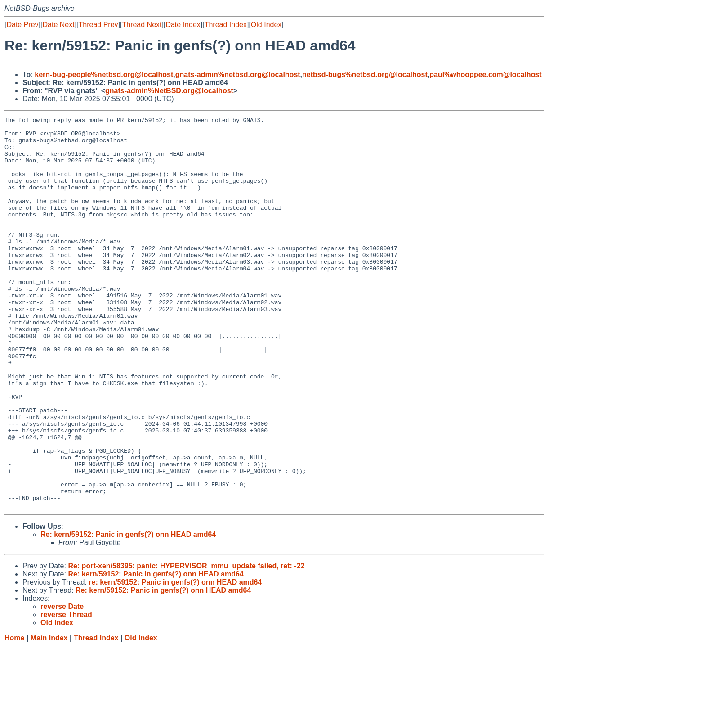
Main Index (49, 716)
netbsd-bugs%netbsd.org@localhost (365, 74)
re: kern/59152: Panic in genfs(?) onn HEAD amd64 (175, 660)
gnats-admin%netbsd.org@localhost (237, 74)
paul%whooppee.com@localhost (485, 74)
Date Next (58, 24)
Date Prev (22, 24)
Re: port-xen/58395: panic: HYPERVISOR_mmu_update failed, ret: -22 (186, 644)
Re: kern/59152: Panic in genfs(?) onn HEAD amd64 (128, 613)
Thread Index (226, 24)
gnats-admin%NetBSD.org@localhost (169, 91)
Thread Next (141, 24)
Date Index (182, 24)
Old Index (266, 24)
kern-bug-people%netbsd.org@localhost (104, 74)
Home (14, 716)
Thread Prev (98, 24)
